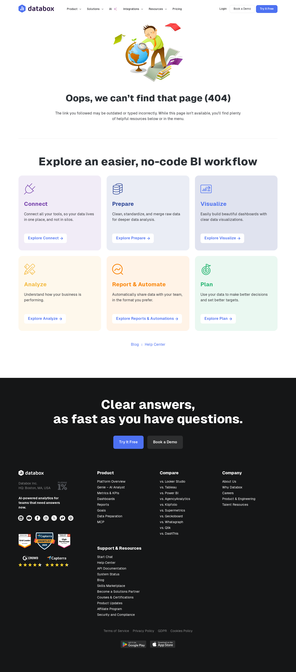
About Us (229, 481)
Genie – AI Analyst (111, 487)
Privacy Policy (143, 631)
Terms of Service (116, 631)
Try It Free (267, 8)
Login (223, 8)
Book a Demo (242, 8)
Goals (101, 510)
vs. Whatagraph (171, 522)
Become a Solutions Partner (118, 591)
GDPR (162, 631)
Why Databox (232, 487)
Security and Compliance (116, 615)
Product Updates (109, 603)
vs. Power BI (169, 493)
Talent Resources (235, 504)
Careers (228, 493)
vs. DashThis (169, 533)
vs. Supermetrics (172, 510)
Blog (135, 344)
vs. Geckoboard (171, 516)
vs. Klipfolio (168, 504)
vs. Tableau (168, 487)
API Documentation (111, 568)
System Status (108, 574)
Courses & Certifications (115, 597)
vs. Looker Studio (172, 481)
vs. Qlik (165, 528)
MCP (100, 522)
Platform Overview (111, 481)
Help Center (155, 344)
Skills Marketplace (111, 586)
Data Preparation (109, 516)
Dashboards (106, 499)
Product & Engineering (238, 499)
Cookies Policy (181, 631)
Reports (103, 504)
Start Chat (105, 557)
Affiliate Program (109, 609)
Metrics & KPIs (108, 493)
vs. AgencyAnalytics (175, 499)
